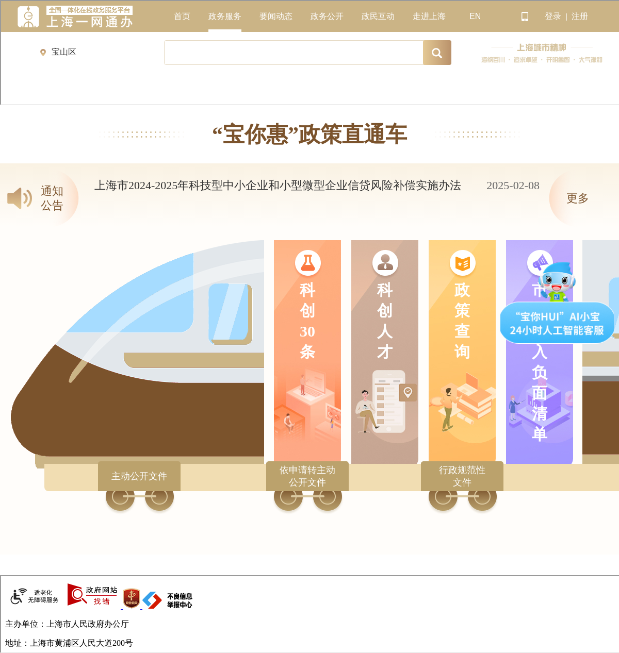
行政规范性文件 (462, 476)
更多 (577, 198)
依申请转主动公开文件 (307, 476)
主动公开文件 (139, 476)
